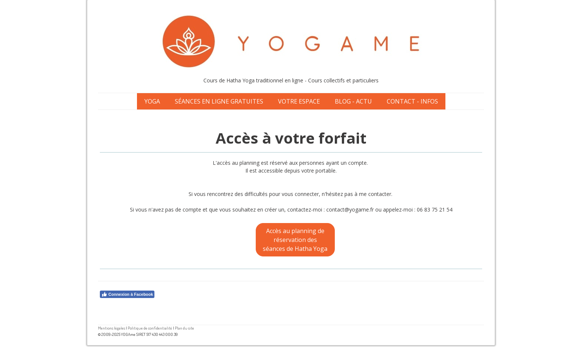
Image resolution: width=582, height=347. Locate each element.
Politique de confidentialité (150, 328)
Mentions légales (111, 328)
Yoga (152, 101)
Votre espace (299, 101)
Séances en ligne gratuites (219, 101)
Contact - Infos (412, 101)
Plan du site (184, 328)
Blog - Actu (353, 101)
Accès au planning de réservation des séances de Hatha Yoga (295, 240)
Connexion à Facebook (127, 294)
